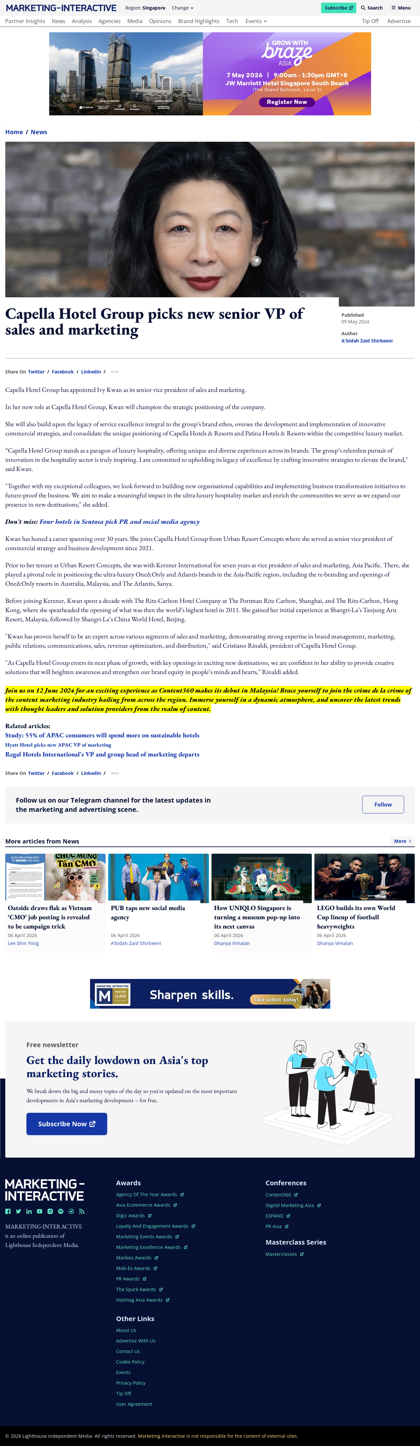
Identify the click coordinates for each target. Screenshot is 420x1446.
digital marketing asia (293, 1205)
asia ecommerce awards (146, 1205)
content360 (282, 1195)
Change (182, 8)
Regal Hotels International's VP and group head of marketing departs (102, 754)
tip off (370, 21)
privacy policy (130, 1383)
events (256, 21)
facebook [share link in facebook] (63, 371)
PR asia (277, 1226)
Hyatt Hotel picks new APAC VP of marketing (58, 744)
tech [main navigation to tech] (232, 21)
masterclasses (285, 1254)
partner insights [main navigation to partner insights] (25, 21)
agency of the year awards (150, 1194)
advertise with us (135, 1341)
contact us (128, 1351)
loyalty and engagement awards (155, 1226)
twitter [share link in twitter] (36, 371)
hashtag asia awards (142, 1300)
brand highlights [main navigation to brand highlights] (199, 21)
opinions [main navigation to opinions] (160, 21)
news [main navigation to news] (58, 21)
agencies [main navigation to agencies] (110, 21)
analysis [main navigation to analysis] (82, 21)
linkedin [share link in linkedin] (91, 371)
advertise (399, 21)
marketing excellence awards (151, 1247)
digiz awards (133, 1215)
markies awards (137, 1257)
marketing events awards (147, 1236)
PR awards (131, 1279)
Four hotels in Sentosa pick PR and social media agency (120, 521)
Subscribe (340, 9)
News (39, 132)
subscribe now (72, 1126)
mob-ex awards (136, 1268)
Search (372, 8)
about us (126, 1330)
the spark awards (139, 1289)
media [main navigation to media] (135, 21)
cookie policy (130, 1362)
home (14, 132)
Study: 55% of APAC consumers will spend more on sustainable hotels (102, 735)
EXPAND (278, 1216)
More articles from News (210, 841)
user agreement (134, 1404)
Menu (401, 8)
